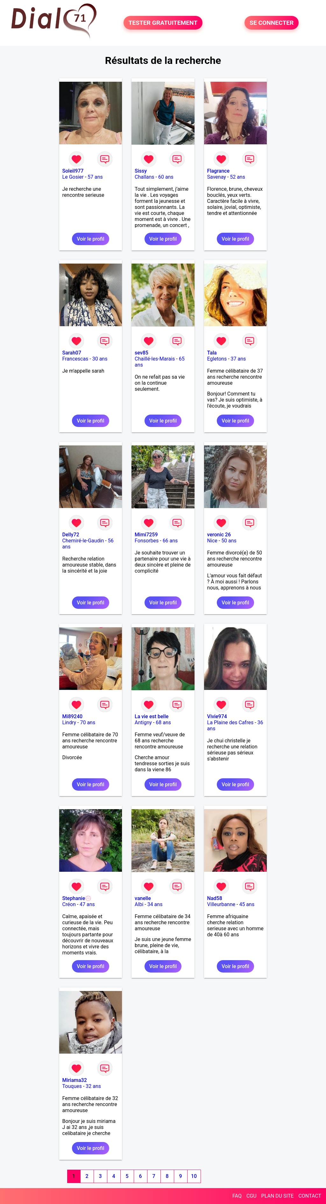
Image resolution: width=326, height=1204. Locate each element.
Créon (69, 904)
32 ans (93, 1086)
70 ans (87, 722)
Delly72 (70, 535)
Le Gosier (73, 177)
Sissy (141, 171)
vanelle (143, 898)
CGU (251, 1196)
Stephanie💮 (77, 898)
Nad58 (214, 898)
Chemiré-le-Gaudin (83, 541)
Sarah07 (71, 353)
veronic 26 (219, 535)
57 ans (95, 177)
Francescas (75, 359)
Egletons (217, 359)
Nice (212, 541)
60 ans (166, 177)
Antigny (143, 722)
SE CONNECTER (272, 22)
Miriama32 (74, 1080)
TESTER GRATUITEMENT (163, 22)
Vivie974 (217, 716)
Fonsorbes (147, 541)
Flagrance (218, 171)
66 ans (170, 541)
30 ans (100, 359)
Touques (72, 1086)
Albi (139, 904)
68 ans (163, 722)
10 (194, 1176)
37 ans (238, 359)
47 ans (87, 904)
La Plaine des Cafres (230, 722)
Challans (144, 177)
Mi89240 (72, 716)
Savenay (216, 177)
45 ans (246, 904)
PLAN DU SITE (277, 1196)
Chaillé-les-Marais (155, 359)
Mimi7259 (146, 535)
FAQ (237, 1196)
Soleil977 (73, 171)
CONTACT (309, 1196)
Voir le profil (90, 239)
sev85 (141, 353)
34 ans (155, 904)
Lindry (69, 722)
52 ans (237, 177)
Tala (212, 353)
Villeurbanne (221, 904)
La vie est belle (151, 716)
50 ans (229, 541)
